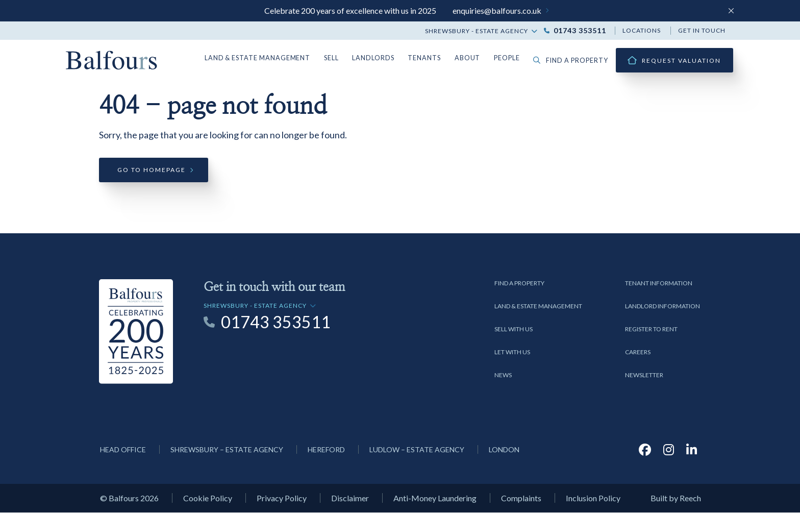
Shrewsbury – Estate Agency (226, 450)
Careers (638, 352)
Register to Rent (651, 329)
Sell (339, 58)
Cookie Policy (207, 499)
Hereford (326, 450)
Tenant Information (658, 283)
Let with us (512, 352)
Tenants (429, 58)
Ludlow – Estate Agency (416, 450)
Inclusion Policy (593, 499)
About (471, 58)
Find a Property (519, 283)
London (504, 450)
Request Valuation (681, 60)
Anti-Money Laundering (435, 499)
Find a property (572, 60)
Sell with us (513, 329)
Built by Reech (676, 499)
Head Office (123, 450)
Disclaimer (350, 499)
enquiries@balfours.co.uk (497, 10)
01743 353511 (580, 31)
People (510, 58)
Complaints (521, 499)
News (503, 375)
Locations (641, 30)
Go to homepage (151, 171)
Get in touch (702, 30)
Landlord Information (662, 306)
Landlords (380, 58)
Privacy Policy (282, 499)
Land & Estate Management (267, 58)
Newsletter (644, 375)
